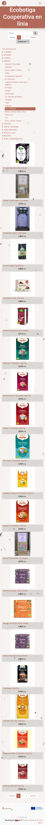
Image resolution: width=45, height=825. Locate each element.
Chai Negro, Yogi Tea (11, 688)
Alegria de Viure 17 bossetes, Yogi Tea (17, 753)
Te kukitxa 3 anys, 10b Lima (13, 298)
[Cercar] (35, 33)
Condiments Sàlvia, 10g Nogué (14, 233)
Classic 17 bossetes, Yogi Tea (14, 428)
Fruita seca (9, 115)
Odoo (16, 820)
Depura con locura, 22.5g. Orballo (15, 623)
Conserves (11, 79)
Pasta (7, 103)
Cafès (7, 73)
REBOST (7, 61)
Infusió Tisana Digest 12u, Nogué (15, 200)
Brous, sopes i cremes (13, 70)
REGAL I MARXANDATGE (13, 139)
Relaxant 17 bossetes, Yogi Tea (15, 363)
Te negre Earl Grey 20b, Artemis (15, 168)
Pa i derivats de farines (13, 97)
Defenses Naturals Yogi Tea (13, 786)
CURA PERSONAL (10, 130)
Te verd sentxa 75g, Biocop (13, 266)
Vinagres (8, 100)
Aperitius (8, 67)
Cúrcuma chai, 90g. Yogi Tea (14, 721)
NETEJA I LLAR (9, 133)
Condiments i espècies (13, 76)
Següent (33, 37)
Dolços (9, 88)
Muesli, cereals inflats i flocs (15, 112)
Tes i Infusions (10, 109)
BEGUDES (7, 55)
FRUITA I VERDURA (11, 127)
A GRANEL (8, 52)
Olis (6, 118)
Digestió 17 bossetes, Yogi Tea (14, 526)
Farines (8, 91)
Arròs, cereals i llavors (13, 121)
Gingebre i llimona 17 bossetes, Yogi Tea (18, 493)
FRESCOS (7, 124)
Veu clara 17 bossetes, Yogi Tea (15, 461)
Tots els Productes (9, 49)
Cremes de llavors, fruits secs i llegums (16, 83)
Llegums (8, 106)
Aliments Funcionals (12, 64)
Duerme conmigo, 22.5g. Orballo (15, 591)
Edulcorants (9, 94)
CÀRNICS (7, 58)
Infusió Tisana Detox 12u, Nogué (15, 558)
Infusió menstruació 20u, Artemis (15, 331)
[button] (23, 42)
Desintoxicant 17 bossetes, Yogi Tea (16, 396)
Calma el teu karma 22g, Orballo (15, 656)
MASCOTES (6, 136)
